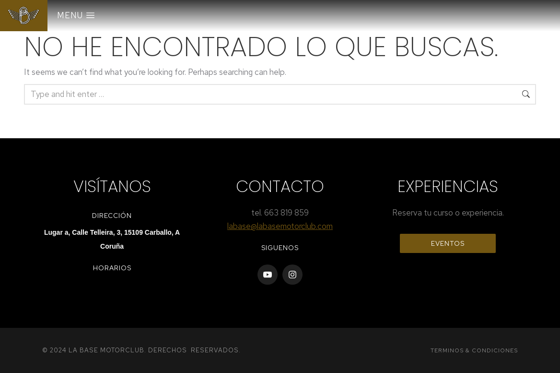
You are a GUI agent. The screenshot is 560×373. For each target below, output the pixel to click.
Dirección (112, 215)
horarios (112, 268)
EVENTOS (448, 243)
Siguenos (280, 247)
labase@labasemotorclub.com (280, 226)
